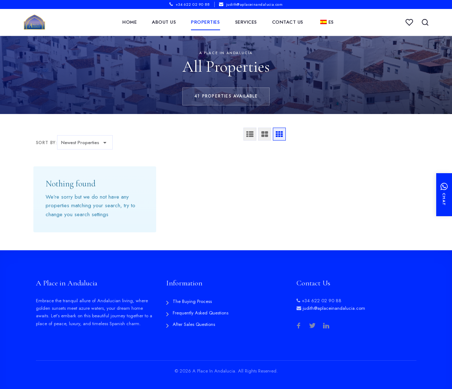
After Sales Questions (194, 324)
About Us (164, 22)
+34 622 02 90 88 (189, 4)
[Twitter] (312, 326)
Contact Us (287, 22)
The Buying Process (192, 301)
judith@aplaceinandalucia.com (251, 4)
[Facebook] (299, 326)
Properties (205, 22)
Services (246, 22)
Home (129, 22)
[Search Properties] (425, 22)
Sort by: (46, 142)
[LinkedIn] (326, 326)
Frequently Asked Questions (200, 312)
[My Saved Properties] (409, 22)
